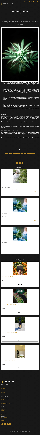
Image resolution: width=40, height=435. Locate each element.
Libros (2, 408)
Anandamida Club (13, 5)
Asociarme (25, 1)
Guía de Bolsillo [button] (21, 8)
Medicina (19, 17)
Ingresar (3, 419)
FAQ (2, 390)
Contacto (36, 8)
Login (30, 1)
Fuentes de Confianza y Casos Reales (8, 405)
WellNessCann (3, 412)
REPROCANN (3, 402)
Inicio (12, 8)
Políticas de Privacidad (5, 395)
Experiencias (3, 413)
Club (15, 8)
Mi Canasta (35, 1)
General (22, 17)
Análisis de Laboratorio (5, 398)
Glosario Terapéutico (5, 401)
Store (31, 8)
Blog (28, 8)
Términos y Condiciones (5, 394)
